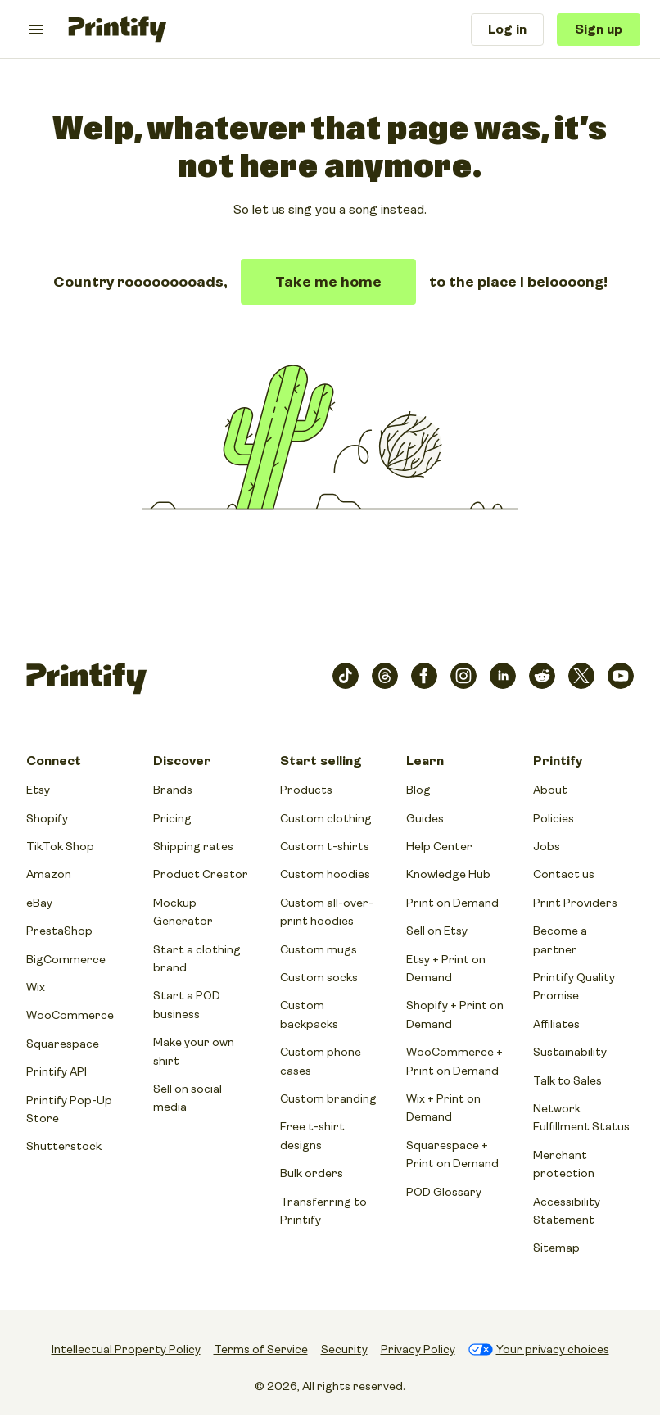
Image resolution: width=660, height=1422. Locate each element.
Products (306, 789)
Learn (425, 761)
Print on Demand (452, 902)
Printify (557, 761)
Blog (418, 789)
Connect (53, 761)
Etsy (38, 789)
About (550, 789)
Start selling (321, 761)
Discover (182, 761)
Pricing (172, 818)
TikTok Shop (60, 846)
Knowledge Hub (448, 874)
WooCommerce (70, 1014)
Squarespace (62, 1043)
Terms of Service (261, 1349)
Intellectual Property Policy (126, 1349)
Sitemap (556, 1247)
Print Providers (575, 902)
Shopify (47, 818)
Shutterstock (64, 1146)
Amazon (48, 874)
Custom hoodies (325, 874)
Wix (35, 987)
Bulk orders (311, 1173)
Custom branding (328, 1098)
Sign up (598, 29)
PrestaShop (59, 930)
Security (344, 1349)
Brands (172, 789)
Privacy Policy (418, 1349)
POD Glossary (443, 1191)
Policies (553, 818)
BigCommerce (66, 959)
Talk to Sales (567, 1080)
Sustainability (570, 1051)
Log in (507, 29)
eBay (39, 902)
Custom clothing (326, 818)
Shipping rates (193, 846)
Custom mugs (318, 949)
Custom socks (319, 977)
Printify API (56, 1071)
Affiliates (556, 1023)
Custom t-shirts (324, 846)
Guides (425, 818)
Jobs (546, 846)
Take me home (328, 282)
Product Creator (200, 874)
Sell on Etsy (437, 930)
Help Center (439, 846)
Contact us (563, 874)
